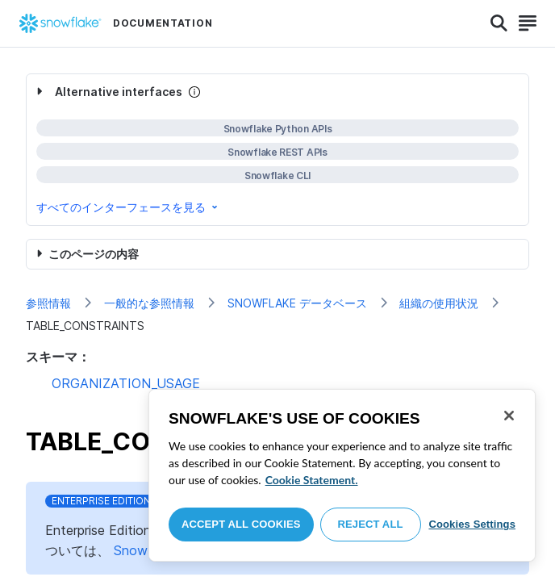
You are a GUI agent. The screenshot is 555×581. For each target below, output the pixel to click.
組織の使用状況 (438, 303)
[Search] (499, 23)
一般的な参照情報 (149, 303)
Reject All (370, 524)
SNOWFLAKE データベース (297, 303)
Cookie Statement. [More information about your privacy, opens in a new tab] (311, 480)
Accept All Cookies (241, 524)
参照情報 (48, 303)
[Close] (509, 415)
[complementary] (277, 149)
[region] (342, 475)
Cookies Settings (471, 524)
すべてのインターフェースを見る (128, 207)
